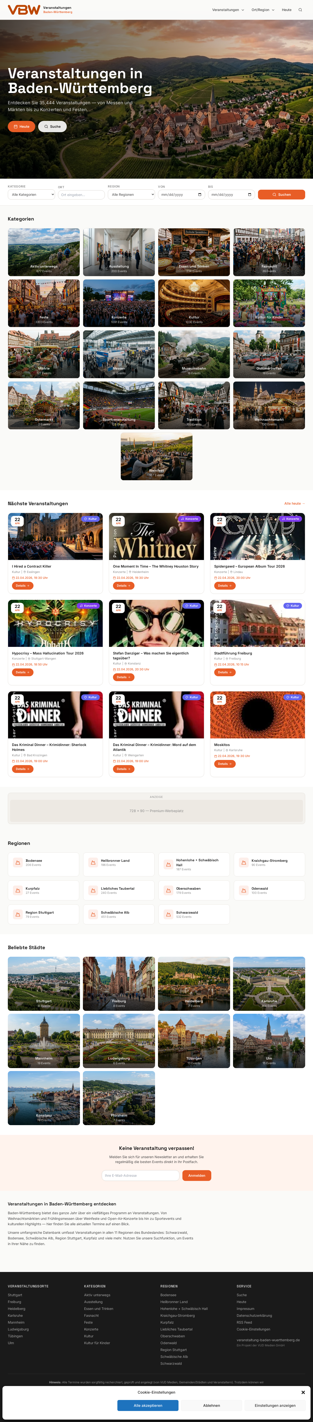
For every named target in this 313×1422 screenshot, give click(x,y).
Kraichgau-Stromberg (177, 1315)
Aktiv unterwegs (97, 1295)
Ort (61, 187)
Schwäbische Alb (174, 1356)
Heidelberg (16, 1308)
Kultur (90, 519)
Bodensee (168, 1295)
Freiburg (233, 658)
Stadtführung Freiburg (233, 653)
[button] (303, 1392)
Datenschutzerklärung (254, 1315)
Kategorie (16, 186)
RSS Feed (244, 1322)
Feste (88, 1322)
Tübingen (15, 1336)
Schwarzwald (171, 1363)
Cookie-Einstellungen (253, 1329)
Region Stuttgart (173, 1350)
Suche (52, 126)
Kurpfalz (167, 1322)
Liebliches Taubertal (176, 1329)
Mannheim (16, 1322)
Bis (210, 186)
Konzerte (189, 519)
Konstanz (132, 663)
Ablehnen (211, 1405)
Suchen (281, 194)
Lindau (236, 572)
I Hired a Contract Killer (31, 566)
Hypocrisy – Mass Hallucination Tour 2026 (48, 653)
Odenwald (168, 1343)
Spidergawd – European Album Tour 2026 (249, 566)
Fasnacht (91, 1315)
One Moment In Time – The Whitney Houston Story (156, 566)
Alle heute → (294, 503)
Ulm (11, 1343)
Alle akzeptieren (148, 1405)
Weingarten (134, 755)
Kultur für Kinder (97, 1343)
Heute (286, 10)
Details (23, 585)
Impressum (245, 1308)
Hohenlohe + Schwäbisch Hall (184, 1308)
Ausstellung (93, 1302)
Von (161, 186)
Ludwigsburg (18, 1329)
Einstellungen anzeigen (275, 1405)
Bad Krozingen (35, 755)
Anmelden (196, 1175)
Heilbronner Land (174, 1302)
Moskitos (222, 745)
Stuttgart (15, 1295)
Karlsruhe (234, 750)
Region (114, 186)
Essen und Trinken (98, 1308)
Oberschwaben (172, 1336)
